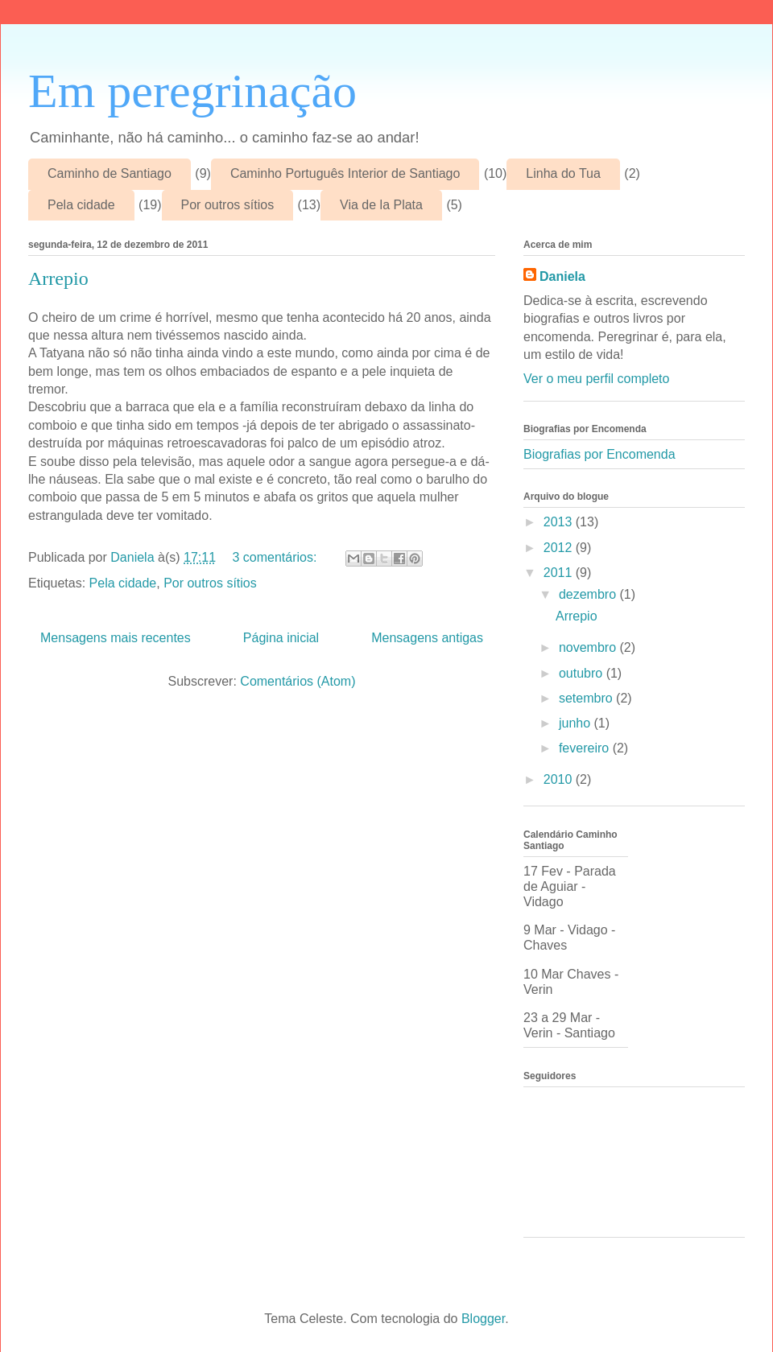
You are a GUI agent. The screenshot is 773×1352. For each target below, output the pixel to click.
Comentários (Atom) (297, 681)
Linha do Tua (563, 173)
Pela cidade (81, 205)
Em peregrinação (192, 90)
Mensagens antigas (427, 638)
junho (576, 723)
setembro (587, 698)
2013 (560, 522)
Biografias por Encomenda (599, 454)
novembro (589, 647)
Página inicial (281, 638)
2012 (560, 547)
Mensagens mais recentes (115, 638)
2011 (560, 572)
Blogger (483, 1318)
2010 (560, 779)
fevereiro (586, 748)
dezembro (589, 594)
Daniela (562, 276)
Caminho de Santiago (110, 173)
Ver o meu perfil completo (596, 378)
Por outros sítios (228, 205)
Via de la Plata (381, 205)
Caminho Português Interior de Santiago (345, 173)
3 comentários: (276, 557)
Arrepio (58, 278)
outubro (582, 673)
